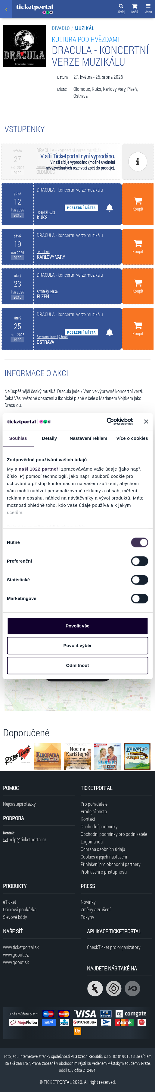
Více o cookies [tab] (132, 438)
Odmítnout (77, 665)
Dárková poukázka (19, 909)
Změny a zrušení (95, 909)
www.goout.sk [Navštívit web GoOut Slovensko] (16, 962)
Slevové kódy (15, 917)
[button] (134, 9)
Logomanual (92, 841)
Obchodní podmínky (99, 826)
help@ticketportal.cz (24, 839)
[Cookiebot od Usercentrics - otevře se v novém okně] (106, 421)
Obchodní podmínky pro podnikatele (114, 834)
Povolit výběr (77, 645)
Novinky (88, 902)
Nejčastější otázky (19, 804)
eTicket (9, 902)
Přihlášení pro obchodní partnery (111, 864)
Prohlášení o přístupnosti (104, 871)
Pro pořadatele (94, 804)
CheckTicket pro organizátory (114, 947)
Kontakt (88, 819)
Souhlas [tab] (18, 438)
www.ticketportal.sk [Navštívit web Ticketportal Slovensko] (21, 947)
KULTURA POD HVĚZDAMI (85, 39)
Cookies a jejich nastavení (104, 856)
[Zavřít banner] (146, 421)
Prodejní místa (94, 811)
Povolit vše (77, 625)
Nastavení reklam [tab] (88, 438)
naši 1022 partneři (39, 468)
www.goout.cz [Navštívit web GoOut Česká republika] (16, 954)
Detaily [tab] (49, 438)
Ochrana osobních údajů (103, 849)
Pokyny (87, 917)
